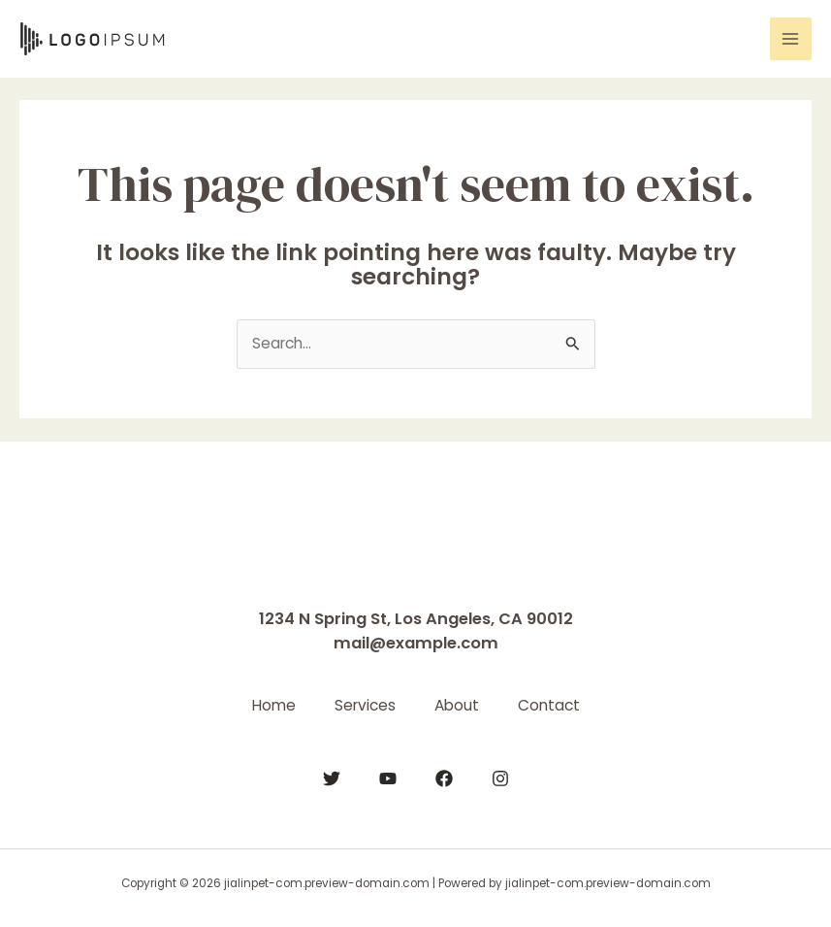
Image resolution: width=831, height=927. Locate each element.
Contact (549, 705)
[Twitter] (331, 778)
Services (365, 705)
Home (274, 705)
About (456, 705)
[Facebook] (444, 778)
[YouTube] (388, 778)
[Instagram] (500, 778)
